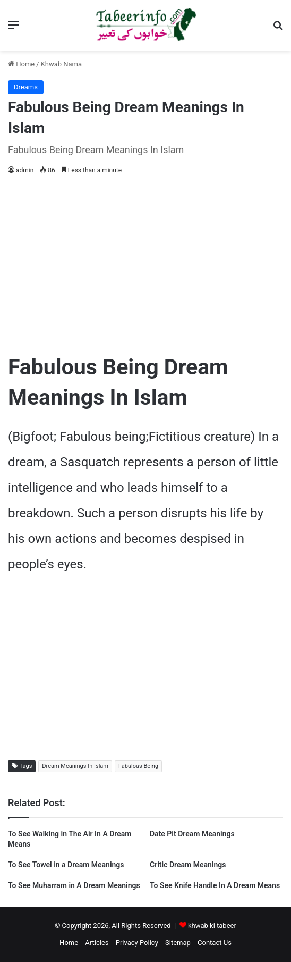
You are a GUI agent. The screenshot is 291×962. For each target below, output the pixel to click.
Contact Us (215, 943)
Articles (96, 943)
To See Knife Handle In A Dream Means (215, 885)
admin (24, 170)
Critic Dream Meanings (188, 864)
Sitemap (178, 943)
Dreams (26, 87)
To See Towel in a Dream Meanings (66, 864)
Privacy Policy (137, 943)
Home (21, 64)
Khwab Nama (61, 64)
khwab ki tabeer (212, 926)
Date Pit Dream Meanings (192, 834)
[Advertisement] (145, 261)
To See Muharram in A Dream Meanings (74, 885)
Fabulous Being (138, 766)
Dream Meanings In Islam (75, 766)
